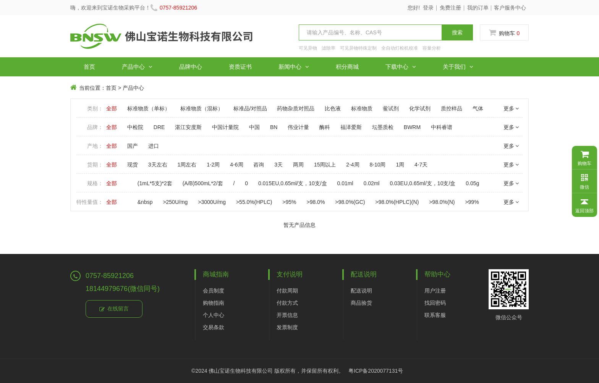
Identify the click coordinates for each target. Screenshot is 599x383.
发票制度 (287, 327)
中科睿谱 (441, 127)
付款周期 (287, 291)
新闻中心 (293, 66)
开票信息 (287, 315)
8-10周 (377, 165)
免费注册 (450, 8)
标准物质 (361, 108)
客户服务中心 (510, 8)
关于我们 (458, 66)
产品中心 (137, 66)
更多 (511, 108)
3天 (278, 165)
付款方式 (287, 303)
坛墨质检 (382, 127)
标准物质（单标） (148, 108)
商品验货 (361, 303)
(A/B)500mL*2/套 (203, 183)
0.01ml (345, 183)
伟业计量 (298, 127)
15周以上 (325, 165)
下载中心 (400, 66)
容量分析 (432, 48)
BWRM (412, 127)
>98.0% (315, 202)
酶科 (324, 127)
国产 (132, 146)
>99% (472, 202)
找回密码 (435, 303)
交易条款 (213, 327)
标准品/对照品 (250, 108)
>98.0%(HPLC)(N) (397, 202)
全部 (111, 108)
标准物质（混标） (201, 108)
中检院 (135, 127)
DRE (159, 127)
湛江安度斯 (188, 127)
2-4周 (352, 165)
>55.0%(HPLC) (254, 202)
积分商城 (347, 66)
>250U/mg (175, 202)
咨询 (258, 165)
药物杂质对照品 (295, 108)
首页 (89, 66)
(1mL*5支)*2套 (155, 183)
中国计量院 (225, 127)
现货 (132, 165)
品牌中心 (190, 66)
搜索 (457, 32)
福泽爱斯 (351, 127)
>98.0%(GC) (350, 202)
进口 (153, 146)
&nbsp (145, 202)
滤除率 (328, 48)
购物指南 (213, 303)
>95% (289, 202)
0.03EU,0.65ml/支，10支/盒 (422, 183)
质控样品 (451, 108)
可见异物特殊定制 (358, 48)
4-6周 (236, 165)
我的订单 (478, 8)
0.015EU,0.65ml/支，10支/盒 (292, 183)
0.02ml (371, 183)
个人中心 (213, 315)
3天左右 (157, 165)
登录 (428, 8)
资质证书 (240, 66)
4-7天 (420, 165)
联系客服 (435, 315)
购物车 (504, 33)
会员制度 (213, 291)
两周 (298, 165)
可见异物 (308, 48)
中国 (254, 127)
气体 (478, 108)
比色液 (333, 108)
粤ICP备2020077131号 (375, 371)
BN (273, 127)
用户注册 (435, 291)
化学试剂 (420, 108)
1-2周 (213, 165)
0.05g (472, 183)
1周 (400, 165)
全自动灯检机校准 (399, 48)
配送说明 (361, 291)
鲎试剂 (391, 108)
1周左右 (186, 165)
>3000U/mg (212, 202)
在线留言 (114, 309)
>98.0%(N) (442, 202)
